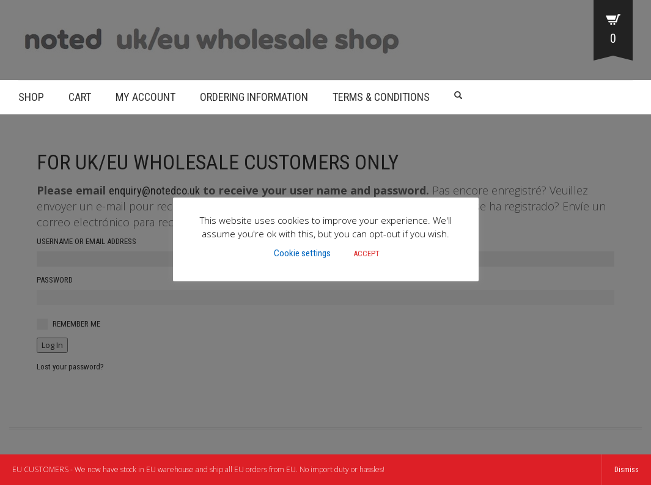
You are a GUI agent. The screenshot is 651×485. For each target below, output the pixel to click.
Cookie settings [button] (302, 253)
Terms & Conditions (381, 97)
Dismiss (626, 469)
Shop (31, 97)
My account (145, 97)
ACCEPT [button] (366, 253)
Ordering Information (254, 97)
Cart (79, 97)
